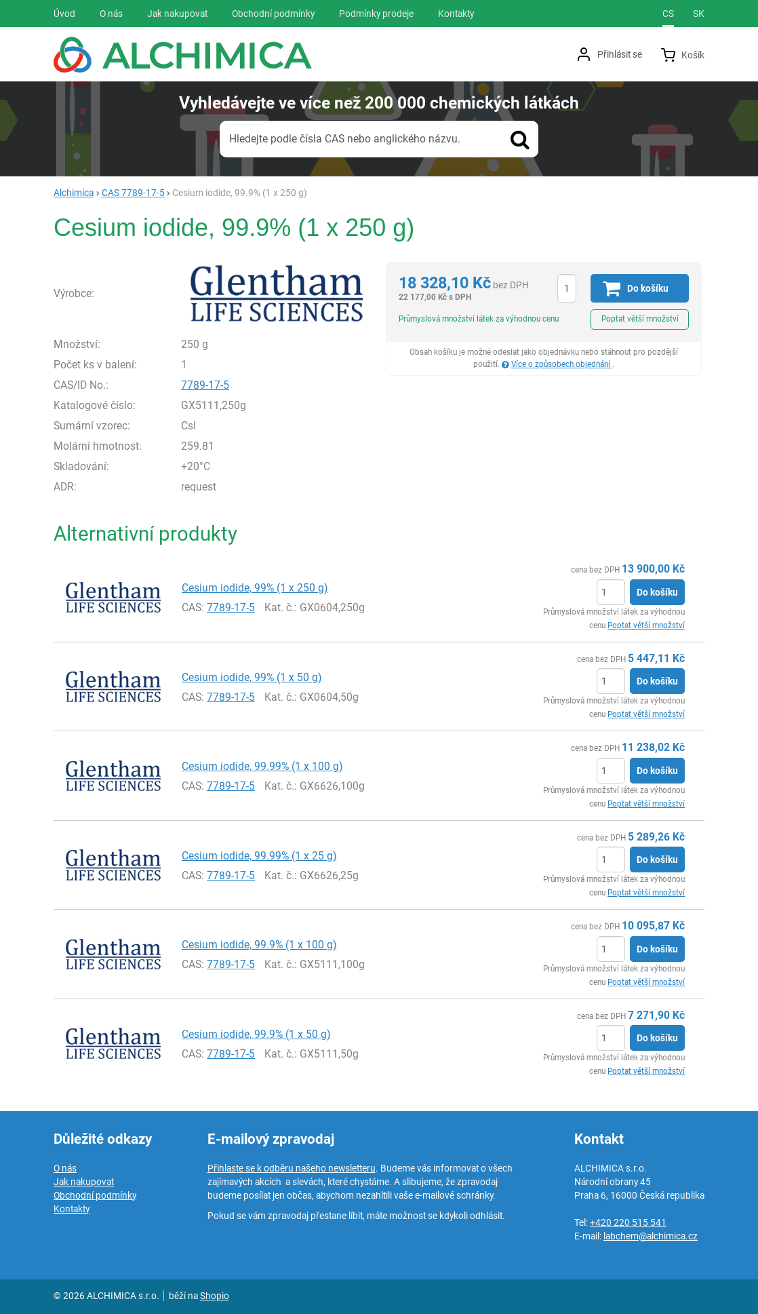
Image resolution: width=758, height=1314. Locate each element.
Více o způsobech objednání (561, 364)
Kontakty (71, 1208)
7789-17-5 (205, 385)
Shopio (214, 1295)
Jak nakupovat (84, 1181)
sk (698, 13)
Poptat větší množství (640, 319)
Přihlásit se (619, 54)
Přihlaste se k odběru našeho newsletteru (291, 1168)
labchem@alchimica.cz (650, 1236)
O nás (65, 1168)
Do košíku (657, 592)
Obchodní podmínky (95, 1195)
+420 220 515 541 (628, 1222)
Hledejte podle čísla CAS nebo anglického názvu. (344, 138)
